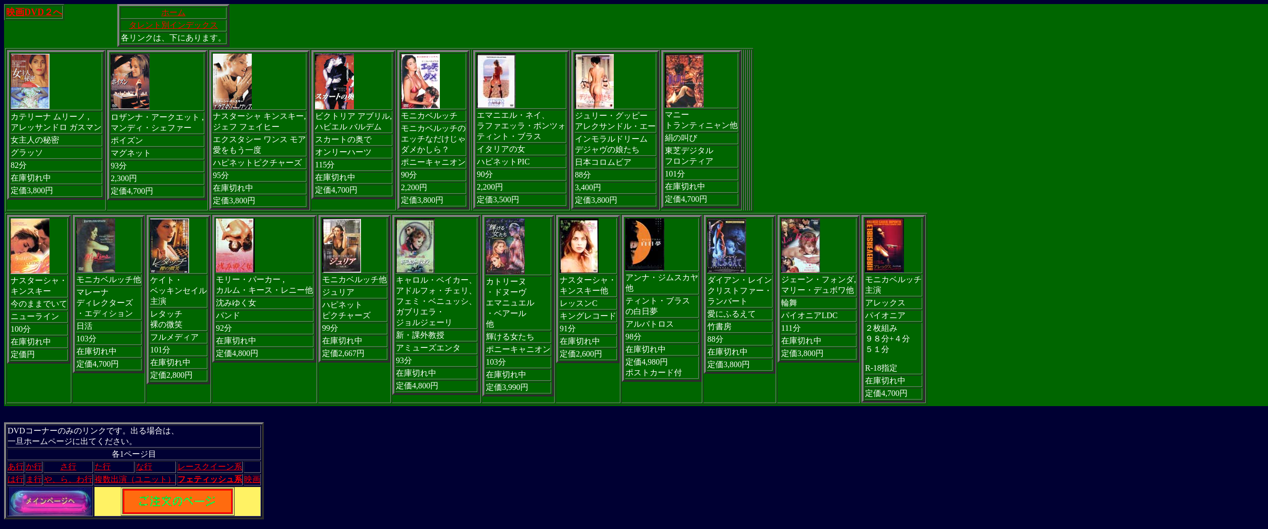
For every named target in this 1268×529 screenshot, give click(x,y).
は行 (16, 479)
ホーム (173, 12)
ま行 (34, 479)
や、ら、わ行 (68, 479)
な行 (144, 466)
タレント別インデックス (173, 25)
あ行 (16, 466)
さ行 (68, 466)
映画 (252, 479)
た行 (103, 466)
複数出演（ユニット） (135, 479)
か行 (34, 466)
